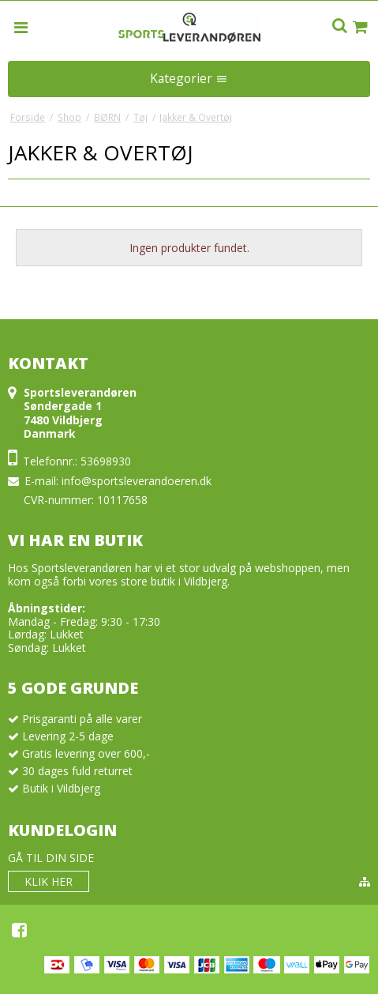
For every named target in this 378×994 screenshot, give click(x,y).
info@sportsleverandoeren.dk (136, 480)
